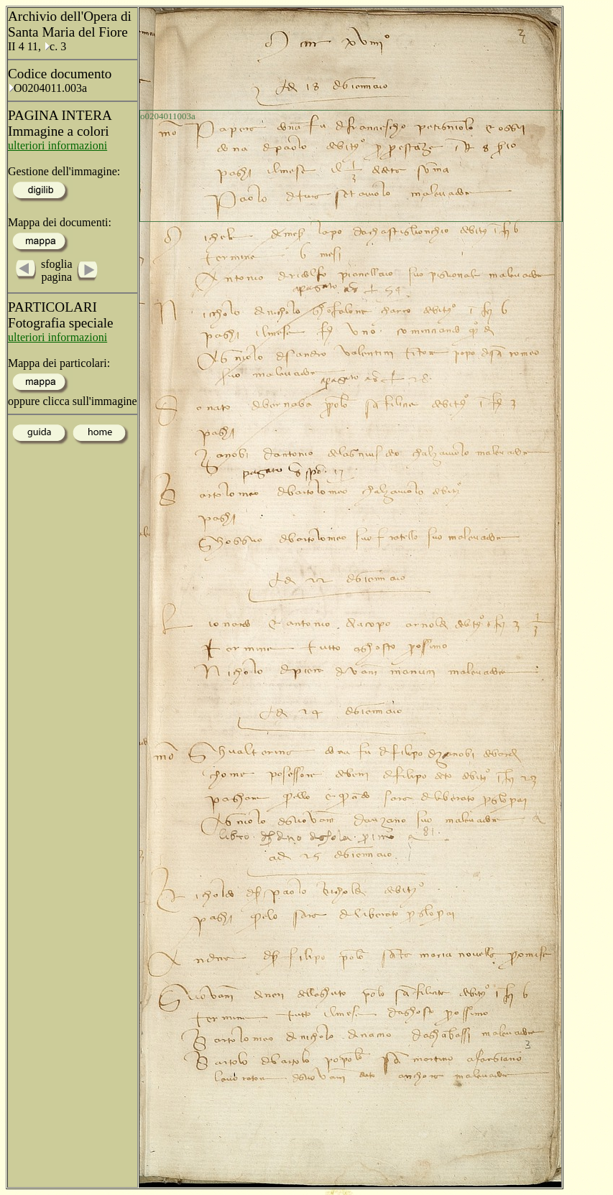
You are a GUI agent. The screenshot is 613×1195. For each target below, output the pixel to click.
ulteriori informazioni (57, 145)
